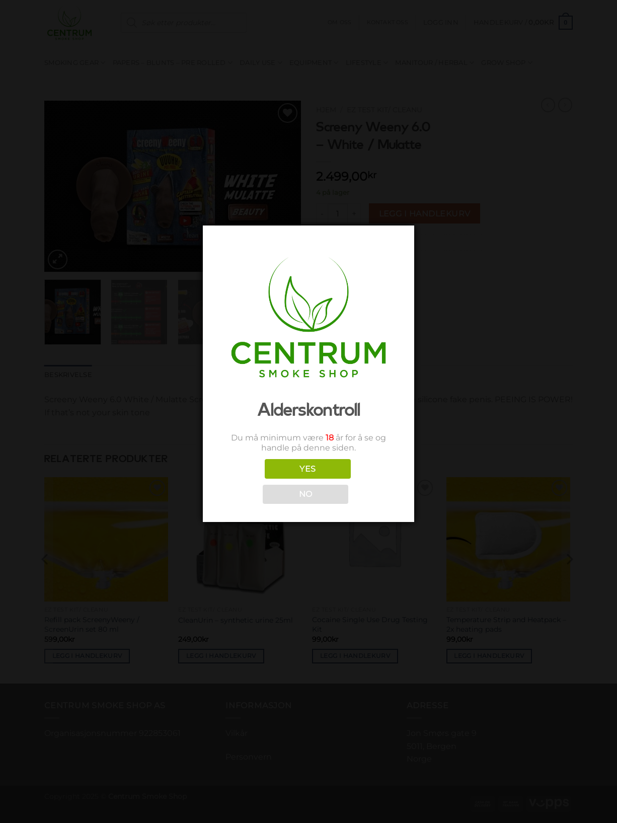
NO (306, 494)
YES (307, 469)
